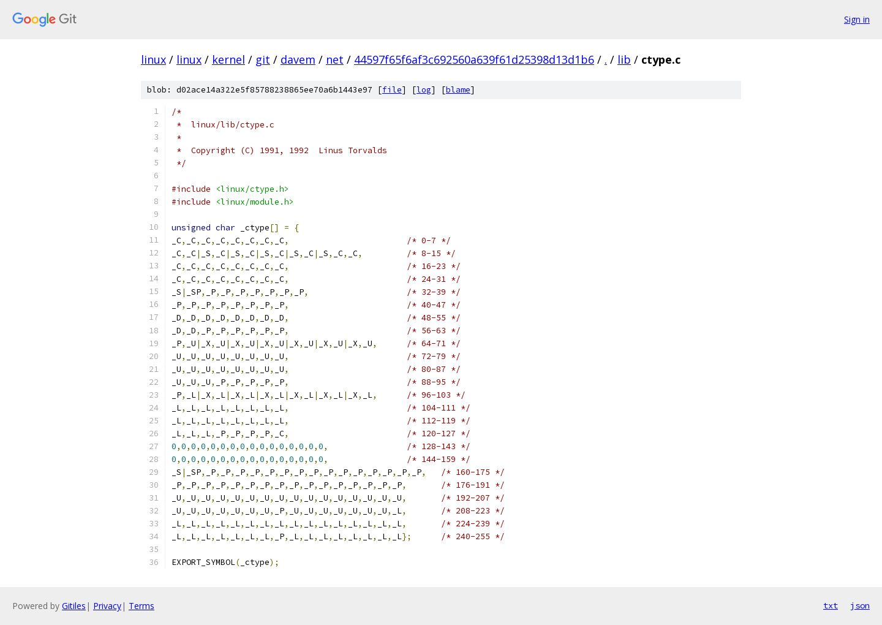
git (262, 59)
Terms (141, 606)
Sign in (857, 19)
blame (458, 90)
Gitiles (74, 606)
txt (830, 605)
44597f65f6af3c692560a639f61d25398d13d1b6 (474, 59)
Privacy (107, 606)
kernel (228, 59)
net (335, 59)
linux (153, 59)
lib (624, 59)
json (860, 605)
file (392, 90)
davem (298, 59)
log (424, 90)
